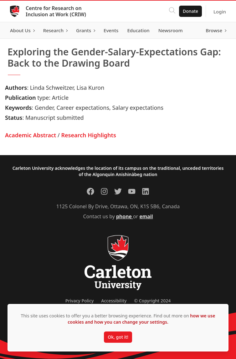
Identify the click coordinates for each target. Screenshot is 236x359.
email (146, 216)
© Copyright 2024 (152, 301)
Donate (190, 11)
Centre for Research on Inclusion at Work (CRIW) (56, 11)
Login (219, 11)
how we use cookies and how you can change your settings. (141, 319)
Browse (214, 30)
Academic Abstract (30, 135)
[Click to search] (172, 11)
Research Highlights (88, 135)
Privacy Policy (79, 301)
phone (124, 216)
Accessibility (113, 301)
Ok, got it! (118, 337)
